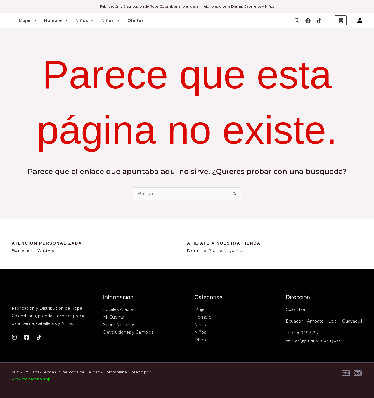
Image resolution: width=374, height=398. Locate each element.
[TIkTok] (319, 20)
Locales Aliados (118, 309)
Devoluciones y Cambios (128, 332)
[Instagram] (296, 20)
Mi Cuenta (113, 317)
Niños (84, 20)
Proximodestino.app (31, 379)
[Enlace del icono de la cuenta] (359, 20)
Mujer (27, 20)
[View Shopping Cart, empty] (341, 20)
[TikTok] (38, 337)
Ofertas (135, 20)
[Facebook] (308, 20)
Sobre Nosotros (119, 325)
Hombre (55, 20)
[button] (33, 20)
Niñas (110, 20)
